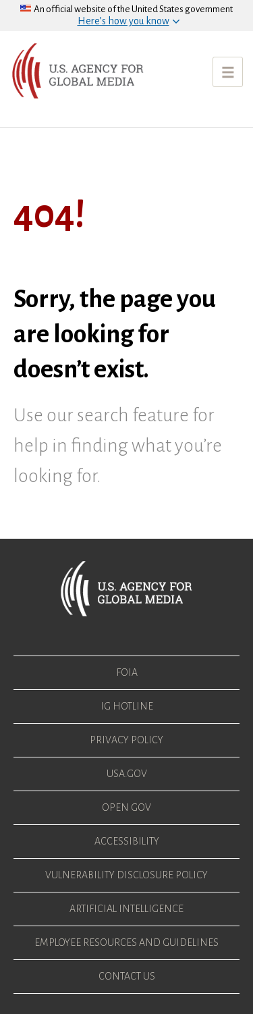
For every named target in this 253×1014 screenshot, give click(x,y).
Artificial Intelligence (126, 908)
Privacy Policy (126, 740)
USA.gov (127, 773)
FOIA (127, 672)
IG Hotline (127, 706)
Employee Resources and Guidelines (126, 942)
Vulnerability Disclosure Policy (126, 875)
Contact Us (127, 976)
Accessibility (126, 841)
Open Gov (126, 807)
